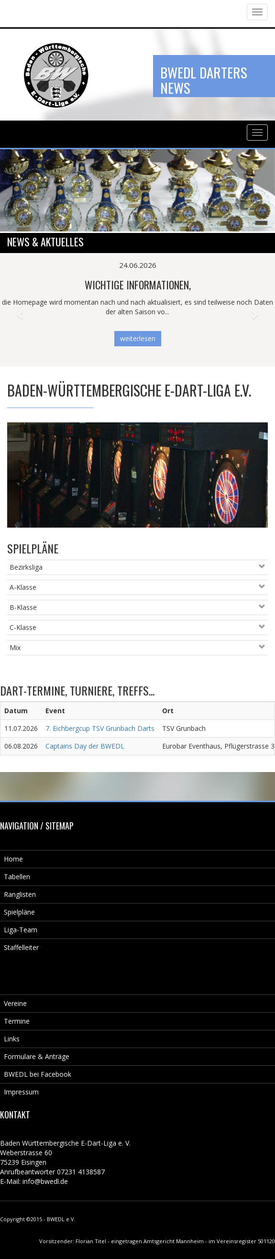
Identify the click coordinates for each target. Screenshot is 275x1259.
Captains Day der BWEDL (84, 746)
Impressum (21, 1091)
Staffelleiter (21, 947)
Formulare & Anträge (36, 1056)
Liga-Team (20, 929)
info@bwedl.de (45, 1181)
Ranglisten (20, 894)
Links (12, 1038)
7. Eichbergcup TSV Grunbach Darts (99, 728)
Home (13, 858)
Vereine (15, 1003)
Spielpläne (19, 912)
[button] (20, 309)
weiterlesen (137, 338)
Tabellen (17, 876)
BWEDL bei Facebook (37, 1074)
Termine (17, 1021)
